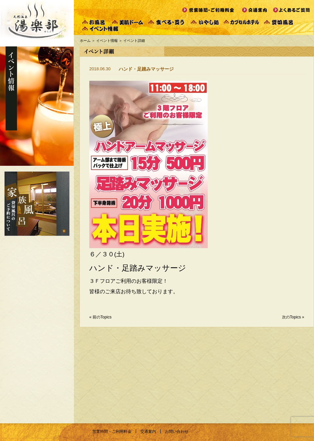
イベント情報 (107, 40)
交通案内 (148, 431)
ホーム (85, 40)
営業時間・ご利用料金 (111, 431)
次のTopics (291, 317)
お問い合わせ (176, 431)
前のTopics (102, 317)
